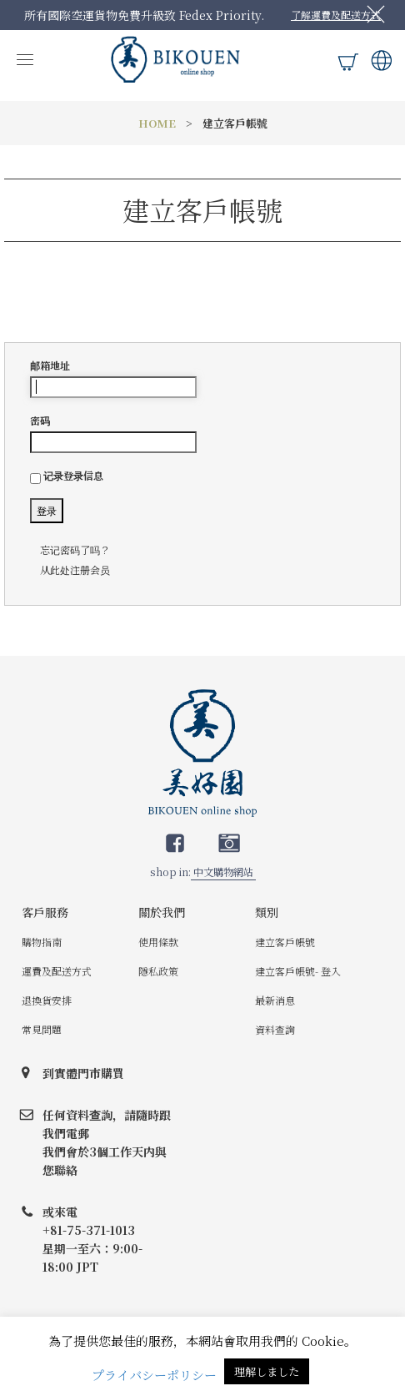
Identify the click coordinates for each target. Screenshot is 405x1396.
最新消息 (275, 1000)
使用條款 (158, 942)
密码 (113, 433)
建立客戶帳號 (285, 942)
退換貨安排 (47, 1000)
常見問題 (42, 1029)
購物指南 (42, 942)
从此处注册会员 (75, 569)
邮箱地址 (113, 378)
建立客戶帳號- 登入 (298, 971)
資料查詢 (275, 1029)
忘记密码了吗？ (75, 549)
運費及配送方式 (57, 971)
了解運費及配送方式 (336, 15)
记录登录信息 (66, 476)
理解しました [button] (266, 1371)
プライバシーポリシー (154, 1374)
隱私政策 (158, 971)
